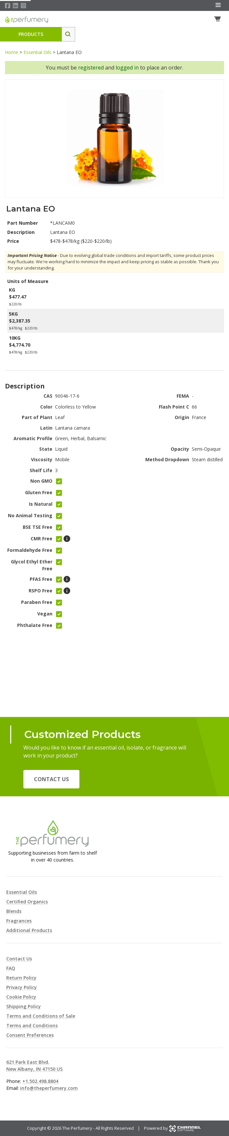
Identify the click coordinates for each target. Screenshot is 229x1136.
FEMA (183, 396)
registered (91, 68)
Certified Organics (27, 901)
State (45, 449)
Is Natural (40, 504)
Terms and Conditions (32, 1025)
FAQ (10, 968)
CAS (47, 396)
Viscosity (41, 460)
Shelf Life (41, 471)
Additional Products (29, 930)
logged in (127, 68)
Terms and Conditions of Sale (40, 1016)
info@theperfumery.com (49, 1088)
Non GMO (41, 481)
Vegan (44, 614)
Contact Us (51, 779)
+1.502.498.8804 (40, 1081)
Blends (13, 911)
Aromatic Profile (33, 439)
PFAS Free (41, 580)
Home (11, 53)
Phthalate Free (34, 626)
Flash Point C (174, 407)
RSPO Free (40, 591)
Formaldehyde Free (29, 551)
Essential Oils (37, 53)
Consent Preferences (30, 1035)
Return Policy (21, 978)
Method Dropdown (167, 460)
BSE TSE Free (37, 528)
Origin (182, 418)
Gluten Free (38, 493)
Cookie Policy (21, 997)
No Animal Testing (30, 516)
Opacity (180, 449)
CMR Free (41, 539)
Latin (46, 428)
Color (46, 407)
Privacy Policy (21, 987)
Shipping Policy (23, 1006)
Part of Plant (37, 418)
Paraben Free (36, 603)
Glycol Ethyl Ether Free (31, 565)
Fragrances (19, 921)
